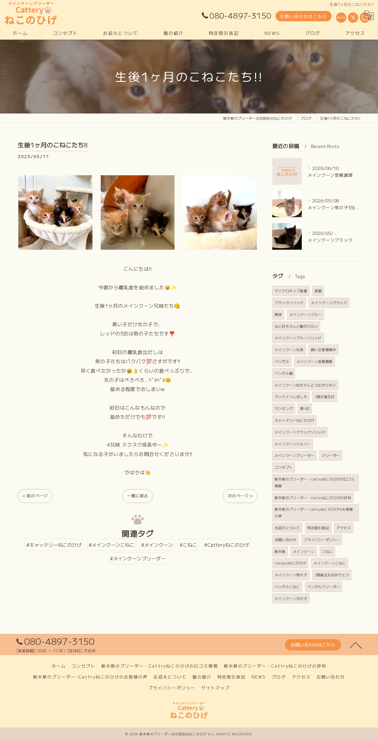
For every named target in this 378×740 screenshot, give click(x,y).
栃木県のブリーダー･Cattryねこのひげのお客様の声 (314, 512)
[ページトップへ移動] (356, 645)
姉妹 (278, 314)
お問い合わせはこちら (303, 16)
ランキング (284, 408)
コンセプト (284, 467)
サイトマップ (215, 688)
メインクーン (304, 551)
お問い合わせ (285, 539)
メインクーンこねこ (330, 562)
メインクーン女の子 (291, 598)
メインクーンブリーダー (294, 455)
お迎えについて (287, 527)
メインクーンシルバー (293, 443)
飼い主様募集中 (323, 349)
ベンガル (282, 361)
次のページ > (240, 496)
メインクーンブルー (305, 314)
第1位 (304, 408)
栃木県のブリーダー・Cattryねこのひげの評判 (313, 497)
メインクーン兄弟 (289, 349)
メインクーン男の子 (291, 574)
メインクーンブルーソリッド (298, 337)
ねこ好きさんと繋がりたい (296, 326)
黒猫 (318, 290)
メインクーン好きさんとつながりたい (305, 384)
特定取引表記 (318, 527)
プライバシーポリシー (322, 539)
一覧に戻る (137, 496)
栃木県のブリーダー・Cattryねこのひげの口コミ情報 (315, 482)
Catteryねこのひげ (290, 562)
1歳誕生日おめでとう (332, 574)
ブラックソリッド (289, 302)
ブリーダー (331, 455)
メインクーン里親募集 (314, 361)
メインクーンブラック (329, 302)
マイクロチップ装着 (291, 290)
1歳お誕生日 (325, 396)
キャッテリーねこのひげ (294, 420)
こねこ (327, 551)
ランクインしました (291, 396)
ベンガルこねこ (287, 586)
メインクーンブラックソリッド (300, 431)
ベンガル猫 (284, 373)
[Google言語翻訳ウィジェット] (369, 15)
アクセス (343, 527)
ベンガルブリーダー (323, 586)
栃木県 (280, 551)
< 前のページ (35, 496)
